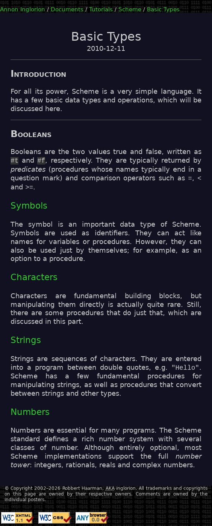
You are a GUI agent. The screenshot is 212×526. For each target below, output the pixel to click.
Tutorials (101, 9)
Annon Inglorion (22, 9)
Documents (67, 9)
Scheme (129, 9)
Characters (34, 277)
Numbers (30, 412)
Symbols (29, 205)
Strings (26, 340)
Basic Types (163, 9)
